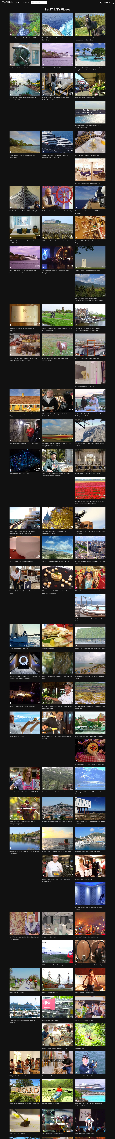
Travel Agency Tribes (66, 1134)
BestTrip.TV (51, 1134)
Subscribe (107, 2)
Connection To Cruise (45, 1125)
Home (17, 2)
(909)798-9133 (51, 1131)
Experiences (57, 1125)
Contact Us (73, 1125)
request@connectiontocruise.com (63, 1131)
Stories (65, 1125)
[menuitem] (7, 2)
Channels (24, 2)
